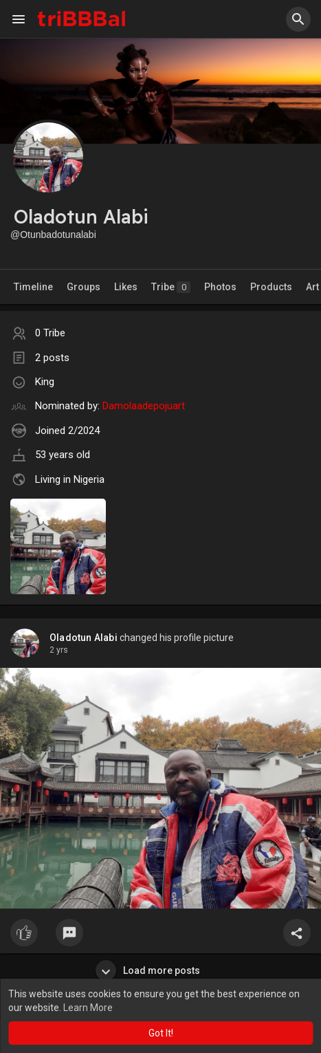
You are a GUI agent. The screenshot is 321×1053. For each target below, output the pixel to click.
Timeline (33, 286)
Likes (125, 286)
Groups (83, 286)
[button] (298, 19)
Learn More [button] (88, 1007)
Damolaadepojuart (143, 406)
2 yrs (58, 650)
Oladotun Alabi (83, 637)
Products (271, 286)
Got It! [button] (160, 1033)
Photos (220, 286)
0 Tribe (50, 333)
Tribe (170, 287)
